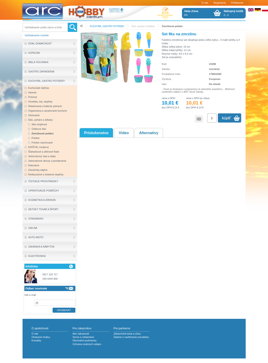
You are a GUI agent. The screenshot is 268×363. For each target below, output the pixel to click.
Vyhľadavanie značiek (37, 35)
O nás (205, 2)
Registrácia (219, 2)
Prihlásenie (237, 2)
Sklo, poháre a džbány (143, 26)
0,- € (233, 13)
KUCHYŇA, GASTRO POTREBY (107, 26)
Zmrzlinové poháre (172, 26)
